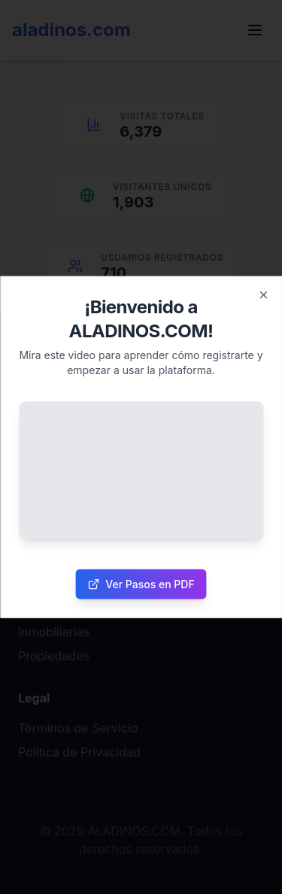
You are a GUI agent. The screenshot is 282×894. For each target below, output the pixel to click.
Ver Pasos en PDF (140, 583)
